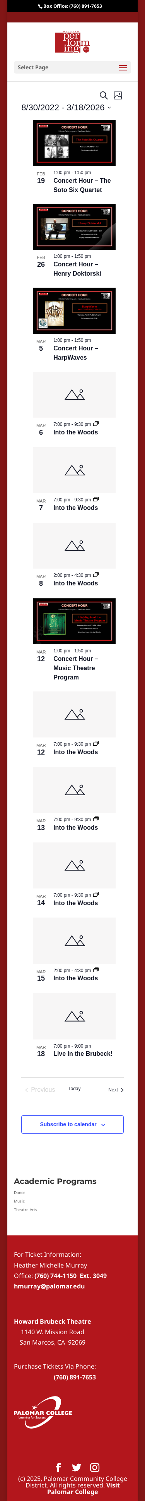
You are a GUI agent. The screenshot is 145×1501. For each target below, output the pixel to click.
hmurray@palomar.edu (49, 1286)
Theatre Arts (25, 1209)
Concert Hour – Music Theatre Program (75, 668)
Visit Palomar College (83, 1488)
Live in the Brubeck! (83, 1053)
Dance (20, 1192)
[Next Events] (116, 1090)
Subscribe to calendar (68, 1124)
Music (19, 1201)
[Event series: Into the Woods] (96, 424)
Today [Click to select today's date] (74, 1088)
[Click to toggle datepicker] (66, 107)
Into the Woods (75, 432)
